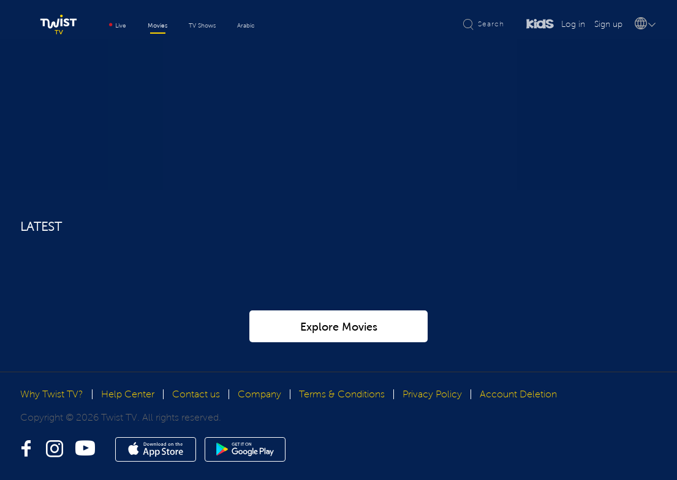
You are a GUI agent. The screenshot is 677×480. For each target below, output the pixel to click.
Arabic (245, 25)
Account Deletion (518, 394)
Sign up (608, 24)
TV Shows (202, 25)
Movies (157, 25)
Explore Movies (338, 327)
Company (259, 394)
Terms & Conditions (342, 394)
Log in (573, 24)
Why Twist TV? (51, 394)
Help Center (127, 394)
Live (117, 25)
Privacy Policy (432, 394)
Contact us (196, 394)
